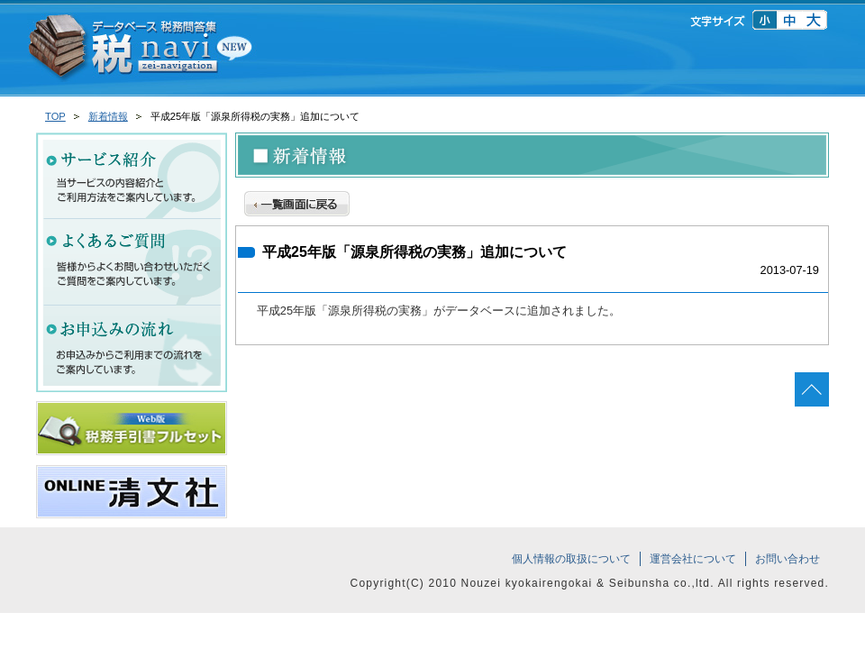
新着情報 (108, 116)
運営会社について (693, 559)
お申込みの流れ (131, 349)
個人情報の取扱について (571, 559)
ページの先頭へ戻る (812, 389)
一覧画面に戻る (297, 201)
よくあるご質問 (131, 262)
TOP (55, 116)
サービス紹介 (131, 176)
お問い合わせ (787, 559)
